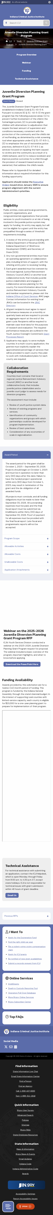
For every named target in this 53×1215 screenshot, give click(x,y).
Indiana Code (25, 1164)
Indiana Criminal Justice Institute (27, 16)
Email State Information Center (25, 1076)
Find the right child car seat (20, 942)
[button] (50, 2)
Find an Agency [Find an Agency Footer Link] (25, 1086)
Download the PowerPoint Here (22, 664)
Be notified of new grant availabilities (25, 959)
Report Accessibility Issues (25, 1198)
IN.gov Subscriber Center (19, 1002)
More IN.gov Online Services (21, 997)
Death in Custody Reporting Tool (23, 988)
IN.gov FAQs (25, 1130)
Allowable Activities (14, 546)
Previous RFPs (11, 915)
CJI (10, 41)
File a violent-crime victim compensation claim (27, 948)
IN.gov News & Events (25, 1154)
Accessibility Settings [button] (25, 1194)
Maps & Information (25, 1149)
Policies (25, 1120)
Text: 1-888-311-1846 (25, 1096)
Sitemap (25, 1125)
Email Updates (25, 1159)
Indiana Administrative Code (25, 1169)
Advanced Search (25, 1115)
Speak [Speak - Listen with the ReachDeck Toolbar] (25, 1206)
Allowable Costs (12, 554)
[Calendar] (15, 1046)
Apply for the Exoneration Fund (22, 937)
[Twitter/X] (6, 1046)
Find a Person (25, 1081)
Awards (25, 1173)
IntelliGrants (13, 984)
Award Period (11, 454)
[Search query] (26, 23)
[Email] (11, 1046)
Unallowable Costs (13, 561)
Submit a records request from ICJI (24, 963)
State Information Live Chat (25, 1071)
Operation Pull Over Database (22, 993)
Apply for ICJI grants (17, 954)
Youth (19, 41)
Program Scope (12, 538)
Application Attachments (17, 569)
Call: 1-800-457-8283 (25, 1091)
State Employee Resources (25, 1135)
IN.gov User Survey (25, 1110)
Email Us (12, 895)
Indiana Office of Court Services (22, 296)
